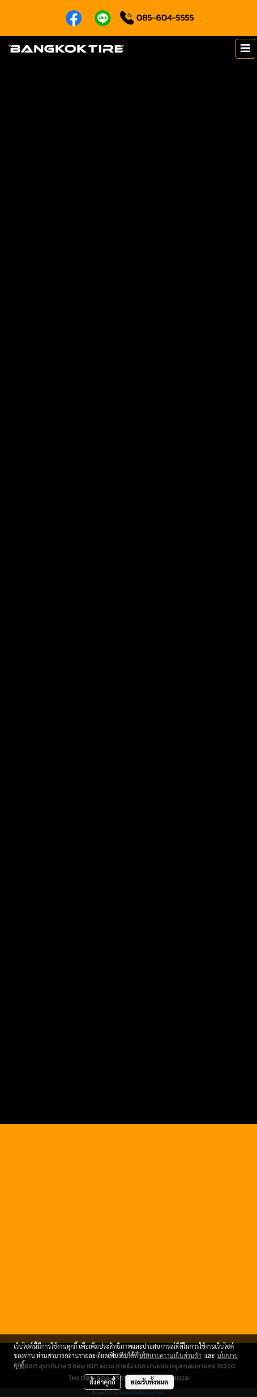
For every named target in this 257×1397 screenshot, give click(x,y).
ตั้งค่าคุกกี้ (102, 1382)
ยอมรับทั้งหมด (149, 1382)
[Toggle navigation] (245, 49)
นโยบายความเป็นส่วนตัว (170, 1355)
